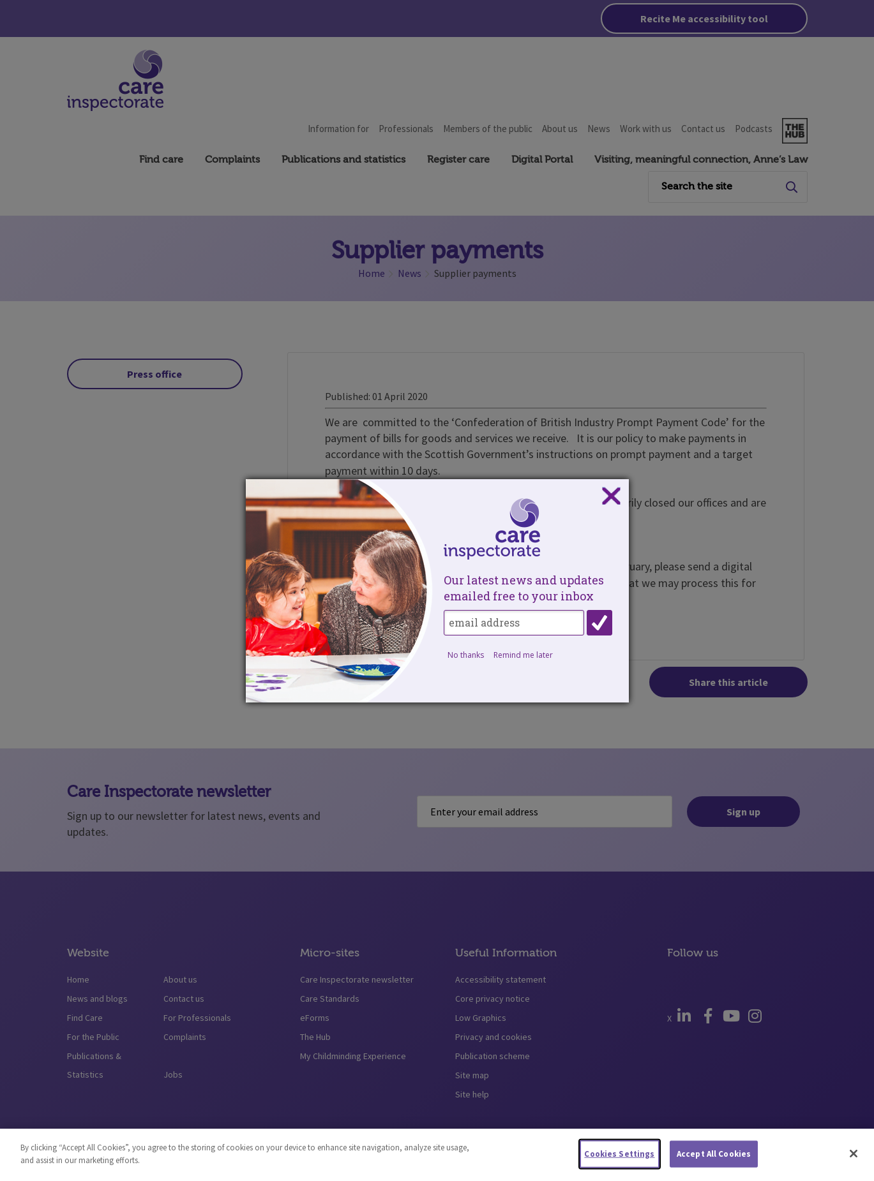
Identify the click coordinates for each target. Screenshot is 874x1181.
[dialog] (437, 590)
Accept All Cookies (714, 1158)
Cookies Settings (619, 1158)
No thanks (466, 655)
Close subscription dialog (611, 496)
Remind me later (523, 655)
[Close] (854, 1158)
